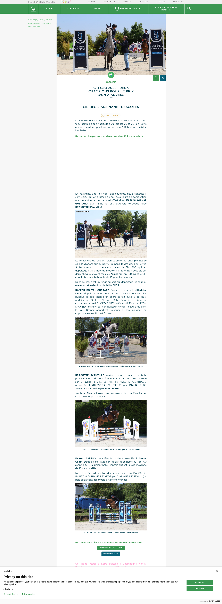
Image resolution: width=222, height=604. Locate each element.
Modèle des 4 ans (110, 554)
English (8, 571)
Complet (127, 2)
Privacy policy (28, 594)
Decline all (199, 588)
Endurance (178, 2)
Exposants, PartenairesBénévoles (166, 9)
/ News (40, 20)
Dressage (143, 2)
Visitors (49, 9)
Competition (73, 9)
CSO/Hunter (109, 2)
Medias (97, 9)
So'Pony (91, 2)
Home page (32, 20)
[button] (49, 9)
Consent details (10, 594)
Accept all (199, 582)
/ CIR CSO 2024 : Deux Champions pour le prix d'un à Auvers (40, 23)
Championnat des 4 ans (111, 548)
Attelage (160, 2)
